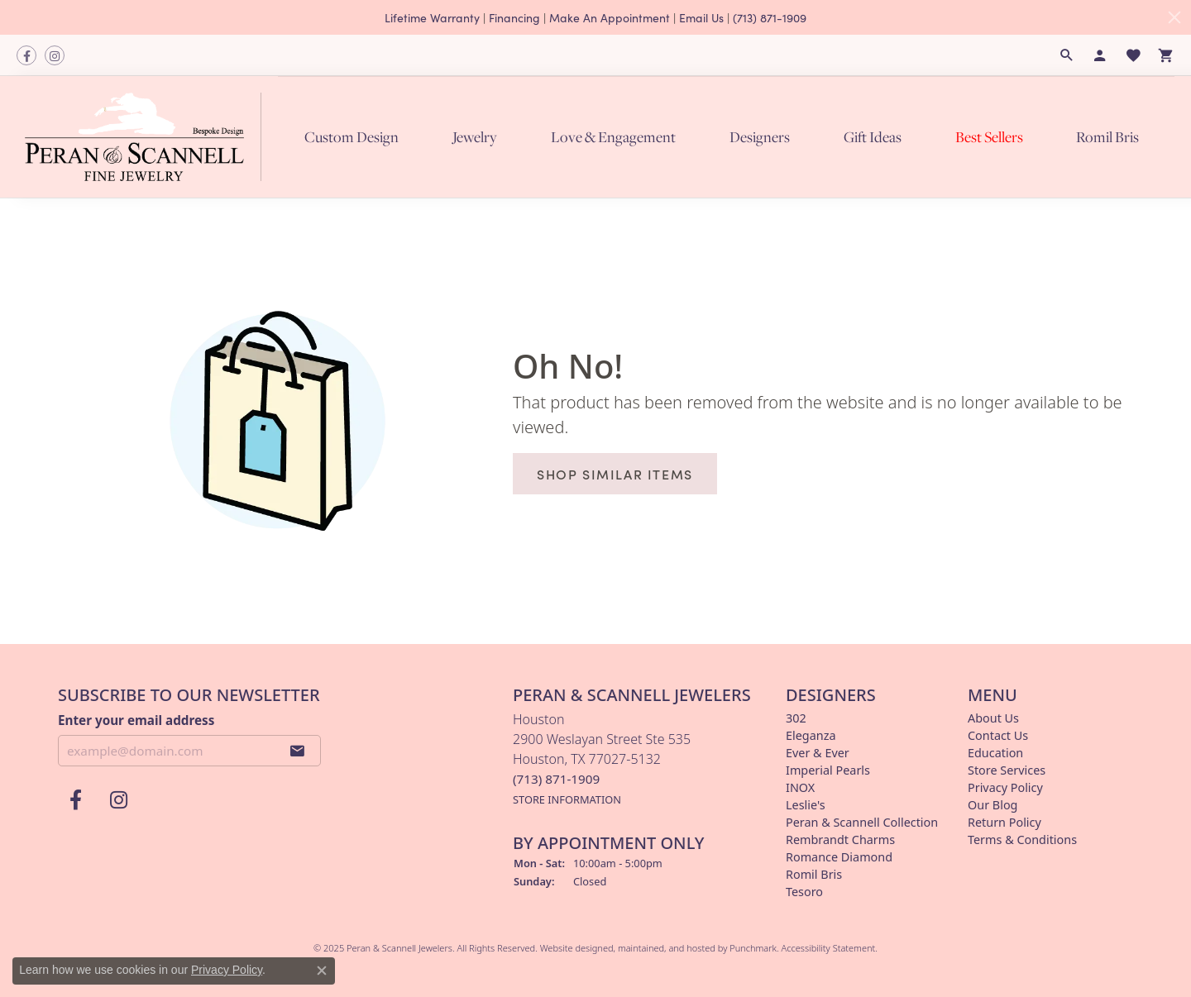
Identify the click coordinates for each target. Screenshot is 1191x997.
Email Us (701, 17)
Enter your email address (136, 719)
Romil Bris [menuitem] (814, 874)
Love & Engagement (613, 136)
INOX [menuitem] (800, 787)
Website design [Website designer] (571, 948)
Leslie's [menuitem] (805, 805)
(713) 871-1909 (769, 17)
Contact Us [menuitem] (998, 735)
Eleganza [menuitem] (810, 735)
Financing (514, 17)
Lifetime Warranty (432, 17)
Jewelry (474, 136)
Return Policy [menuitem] (1004, 822)
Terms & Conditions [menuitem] (1022, 839)
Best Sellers (989, 136)
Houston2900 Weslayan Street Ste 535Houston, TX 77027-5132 (602, 758)
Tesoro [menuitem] (804, 891)
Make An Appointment (609, 17)
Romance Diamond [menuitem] (839, 857)
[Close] (1174, 17)
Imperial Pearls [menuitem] (828, 770)
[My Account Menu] (1100, 55)
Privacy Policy (226, 969)
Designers (759, 136)
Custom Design (351, 136)
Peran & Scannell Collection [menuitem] (862, 822)
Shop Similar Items (615, 474)
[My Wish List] (1133, 55)
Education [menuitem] (995, 753)
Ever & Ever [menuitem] (817, 753)
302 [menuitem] (796, 718)
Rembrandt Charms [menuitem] (840, 839)
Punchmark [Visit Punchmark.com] (753, 948)
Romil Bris (1107, 136)
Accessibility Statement (829, 948)
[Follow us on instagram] (55, 55)
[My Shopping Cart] (1166, 55)
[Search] (1067, 55)
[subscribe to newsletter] (297, 751)
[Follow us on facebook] (26, 55)
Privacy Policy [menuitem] (1005, 787)
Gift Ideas (873, 136)
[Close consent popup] (322, 971)
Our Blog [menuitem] (992, 805)
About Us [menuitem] (993, 718)
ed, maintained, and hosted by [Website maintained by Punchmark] (666, 948)
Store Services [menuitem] (1006, 770)
